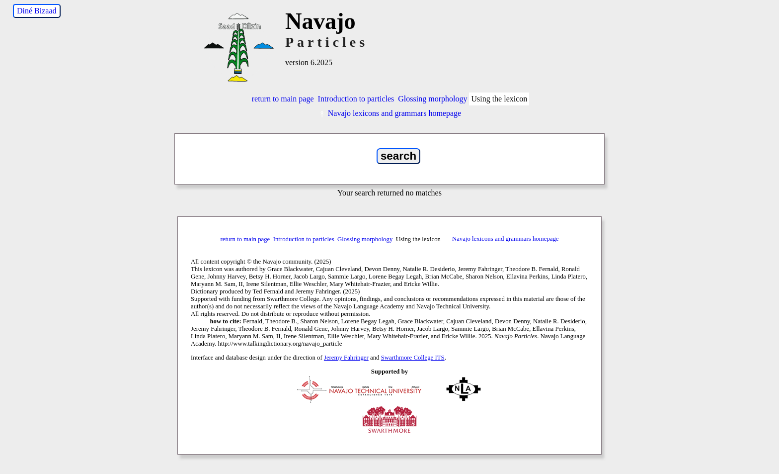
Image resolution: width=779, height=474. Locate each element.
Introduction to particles (356, 99)
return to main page (283, 99)
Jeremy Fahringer (346, 357)
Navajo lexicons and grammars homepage (389, 113)
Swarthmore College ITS (413, 357)
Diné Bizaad (37, 10)
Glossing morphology (432, 99)
